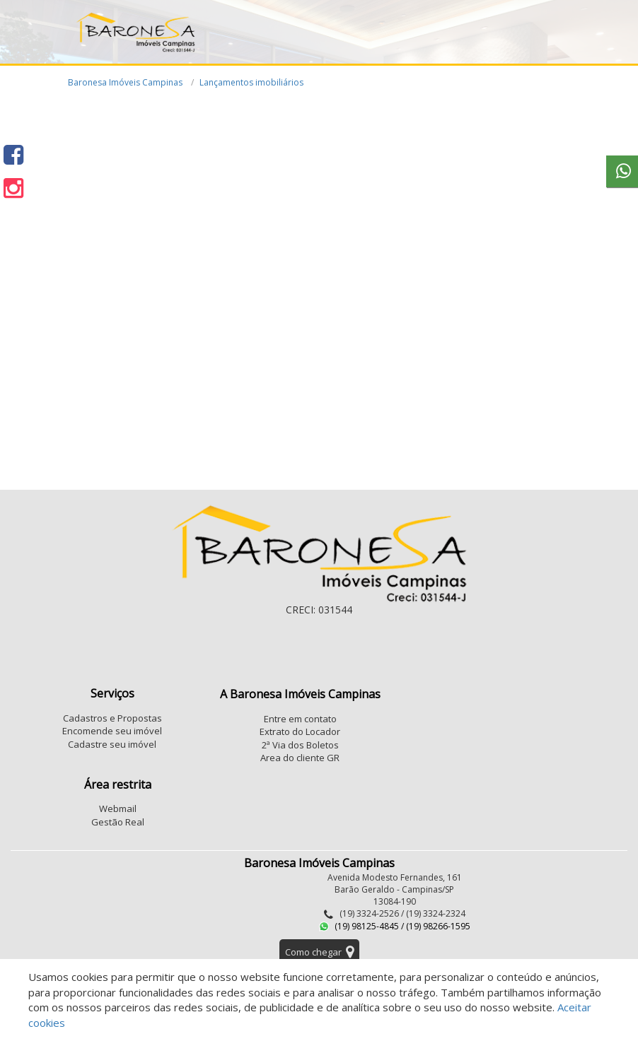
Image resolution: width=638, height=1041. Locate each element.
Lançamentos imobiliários (251, 82)
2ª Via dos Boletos (300, 745)
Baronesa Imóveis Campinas (125, 82)
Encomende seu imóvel (112, 730)
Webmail (118, 808)
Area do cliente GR (300, 757)
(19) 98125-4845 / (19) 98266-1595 (394, 926)
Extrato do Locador (300, 731)
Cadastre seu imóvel (112, 744)
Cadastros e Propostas (112, 718)
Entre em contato (300, 718)
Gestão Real (117, 822)
